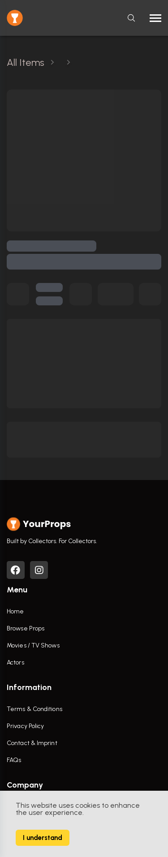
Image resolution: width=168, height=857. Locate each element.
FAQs (14, 760)
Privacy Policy (25, 726)
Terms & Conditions (34, 709)
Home (15, 611)
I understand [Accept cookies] (42, 838)
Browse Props (25, 628)
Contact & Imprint (32, 743)
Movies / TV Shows (33, 645)
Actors (15, 662)
